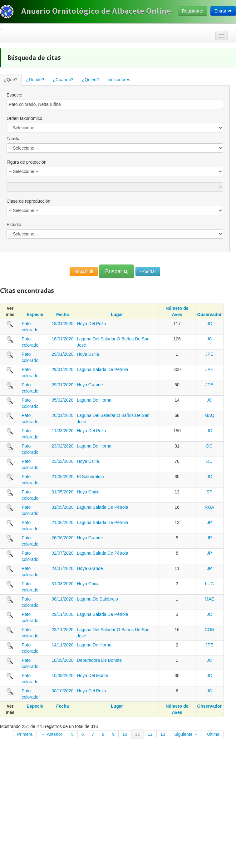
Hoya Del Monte (92, 675)
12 (150, 734)
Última (213, 734)
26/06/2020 (62, 537)
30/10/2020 (62, 690)
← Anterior (52, 734)
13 (162, 734)
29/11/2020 (62, 614)
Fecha (62, 314)
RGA (209, 507)
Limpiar (84, 271)
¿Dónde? (35, 79)
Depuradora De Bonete (99, 660)
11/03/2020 (62, 430)
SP (209, 491)
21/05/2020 (62, 476)
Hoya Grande (90, 384)
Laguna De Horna (94, 400)
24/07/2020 (62, 568)
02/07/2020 (62, 553)
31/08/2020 (62, 583)
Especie (14, 94)
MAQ (209, 415)
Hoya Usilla (88, 354)
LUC (209, 583)
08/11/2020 (62, 598)
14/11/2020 (62, 644)
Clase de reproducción (28, 201)
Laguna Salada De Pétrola (102, 369)
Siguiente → (186, 734)
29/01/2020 (62, 354)
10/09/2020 (62, 660)
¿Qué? (10, 79)
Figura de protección (27, 162)
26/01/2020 (62, 415)
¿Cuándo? (63, 79)
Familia (14, 138)
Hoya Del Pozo (91, 323)
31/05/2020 (62, 491)
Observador (209, 314)
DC (209, 445)
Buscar (116, 271)
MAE (209, 598)
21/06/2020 (62, 522)
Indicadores (119, 79)
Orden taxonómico (24, 118)
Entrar (223, 10)
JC (209, 323)
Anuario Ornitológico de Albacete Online (96, 11)
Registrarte (192, 10)
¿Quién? (90, 79)
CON (209, 629)
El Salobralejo (90, 476)
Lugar (117, 314)
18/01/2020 (62, 323)
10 (124, 734)
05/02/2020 (62, 400)
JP (209, 522)
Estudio (14, 224)
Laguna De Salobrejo (97, 598)
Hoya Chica (88, 491)
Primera (24, 734)
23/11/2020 (62, 629)
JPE (209, 354)
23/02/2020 (62, 445)
